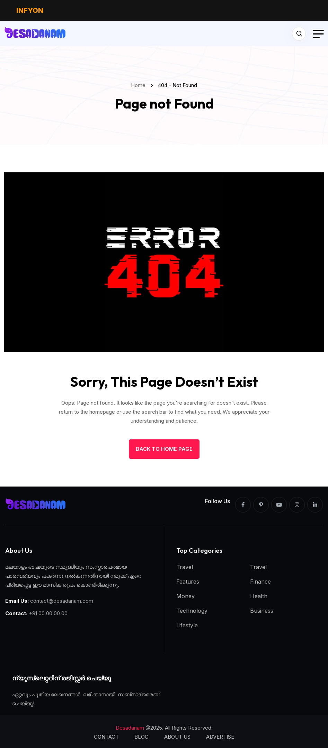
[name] (35, 33)
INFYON (29, 10)
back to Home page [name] (164, 449)
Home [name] (139, 85)
